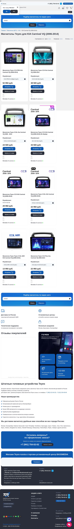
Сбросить (41, 25)
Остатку (67, 39)
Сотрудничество (7, 506)
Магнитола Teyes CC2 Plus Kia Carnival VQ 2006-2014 (40, 257)
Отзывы (33, 503)
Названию (56, 39)
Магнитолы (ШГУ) (12, 30)
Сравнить (3, 94)
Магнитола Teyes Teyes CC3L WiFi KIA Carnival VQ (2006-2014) (14, 257)
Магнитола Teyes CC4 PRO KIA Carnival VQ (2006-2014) (13, 71)
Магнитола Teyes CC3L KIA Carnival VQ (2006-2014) (42, 195)
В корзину (8, 86)
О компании (35, 513)
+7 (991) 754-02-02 (53, 3)
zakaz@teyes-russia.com (45, 482)
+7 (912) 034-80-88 (62, 392)
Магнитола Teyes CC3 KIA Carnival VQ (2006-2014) (14, 195)
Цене (46, 39)
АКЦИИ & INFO (36, 493)
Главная (3, 30)
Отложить (3, 96)
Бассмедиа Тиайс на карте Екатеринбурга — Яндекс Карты (18, 377)
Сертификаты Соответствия (38, 508)
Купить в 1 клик (9, 91)
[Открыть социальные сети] (69, 524)
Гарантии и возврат (36, 501)
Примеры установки (36, 506)
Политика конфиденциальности (11, 524)
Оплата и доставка (36, 498)
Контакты (34, 518)
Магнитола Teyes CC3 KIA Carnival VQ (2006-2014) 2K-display (42, 133)
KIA (19, 30)
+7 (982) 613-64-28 (51, 392)
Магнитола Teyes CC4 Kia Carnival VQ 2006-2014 (42, 71)
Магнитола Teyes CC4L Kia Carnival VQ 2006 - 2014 (14, 133)
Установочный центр (8, 503)
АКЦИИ (33, 496)
